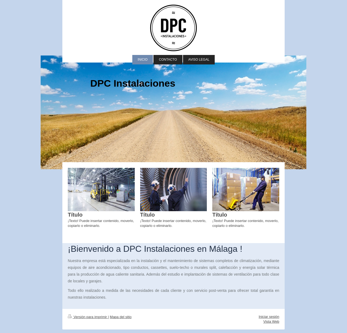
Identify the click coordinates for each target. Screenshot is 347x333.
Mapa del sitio (120, 317)
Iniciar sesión (269, 317)
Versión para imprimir (88, 317)
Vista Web (271, 321)
